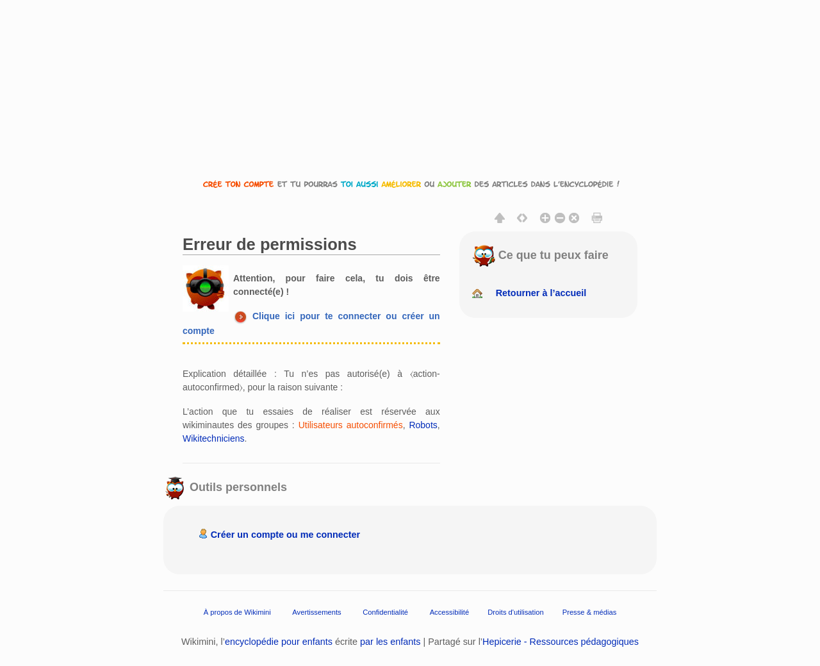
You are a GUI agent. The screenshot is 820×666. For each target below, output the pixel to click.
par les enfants (390, 642)
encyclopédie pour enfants (278, 642)
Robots (423, 425)
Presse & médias (589, 612)
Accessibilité (450, 612)
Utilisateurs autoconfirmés (351, 425)
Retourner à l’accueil (541, 293)
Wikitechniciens (213, 438)
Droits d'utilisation (515, 612)
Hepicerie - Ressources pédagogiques (560, 642)
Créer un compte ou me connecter (286, 534)
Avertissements (316, 612)
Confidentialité (385, 612)
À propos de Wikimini (237, 612)
